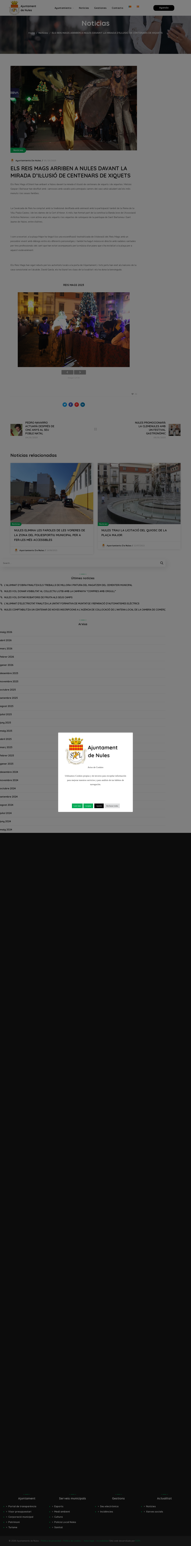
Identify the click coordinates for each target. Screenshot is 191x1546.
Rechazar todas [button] (112, 806)
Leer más (77, 806)
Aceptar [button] (88, 806)
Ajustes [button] (99, 806)
